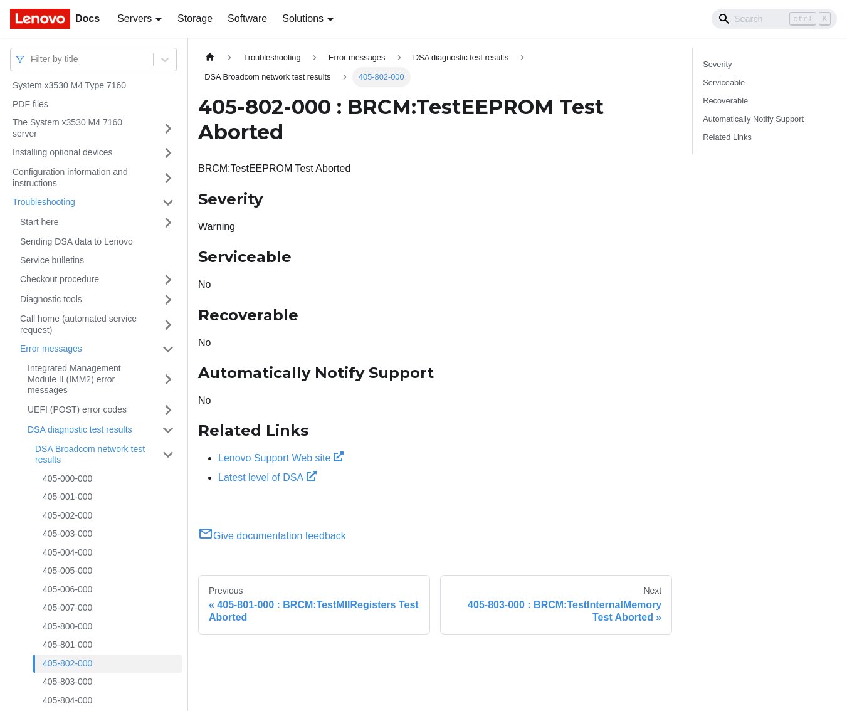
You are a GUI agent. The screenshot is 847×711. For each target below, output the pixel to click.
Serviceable (724, 82)
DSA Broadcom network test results (90, 454)
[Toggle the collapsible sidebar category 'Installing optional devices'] (168, 153)
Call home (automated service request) (78, 324)
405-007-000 (67, 608)
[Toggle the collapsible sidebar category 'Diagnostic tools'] (168, 300)
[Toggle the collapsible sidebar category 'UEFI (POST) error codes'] (168, 410)
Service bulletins (52, 260)
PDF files (30, 104)
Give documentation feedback (272, 535)
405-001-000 (67, 497)
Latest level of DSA (267, 477)
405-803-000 (67, 682)
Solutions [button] (303, 18)
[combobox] (32, 59)
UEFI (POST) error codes (77, 409)
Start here (39, 222)
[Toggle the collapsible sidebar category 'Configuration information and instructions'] (168, 177)
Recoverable (725, 100)
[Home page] (210, 57)
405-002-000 (67, 515)
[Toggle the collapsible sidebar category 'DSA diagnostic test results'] (168, 430)
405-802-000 (67, 663)
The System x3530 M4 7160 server (67, 128)
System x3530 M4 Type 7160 (69, 85)
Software (247, 18)
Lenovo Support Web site (281, 458)
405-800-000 (67, 626)
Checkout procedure (59, 279)
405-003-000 (67, 534)
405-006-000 (67, 589)
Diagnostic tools (51, 299)
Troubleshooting (44, 202)
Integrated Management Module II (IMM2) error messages (74, 379)
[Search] (774, 19)
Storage (195, 18)
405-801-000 (67, 645)
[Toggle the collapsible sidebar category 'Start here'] (168, 223)
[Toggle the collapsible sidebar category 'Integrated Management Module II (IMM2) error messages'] (168, 379)
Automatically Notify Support (753, 119)
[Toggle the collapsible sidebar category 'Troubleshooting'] (168, 202)
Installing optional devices (63, 152)
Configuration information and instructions (70, 177)
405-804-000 (67, 700)
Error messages (51, 349)
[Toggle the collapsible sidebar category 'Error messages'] (168, 349)
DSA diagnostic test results (80, 429)
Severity (717, 64)
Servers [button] (134, 18)
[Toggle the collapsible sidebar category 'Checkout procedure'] (168, 280)
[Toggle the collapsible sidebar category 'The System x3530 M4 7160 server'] (168, 128)
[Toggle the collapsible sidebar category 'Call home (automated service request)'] (168, 324)
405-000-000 (67, 478)
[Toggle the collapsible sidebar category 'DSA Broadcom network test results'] (168, 455)
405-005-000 (67, 571)
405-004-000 (67, 552)
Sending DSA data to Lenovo (76, 241)
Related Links (727, 137)
